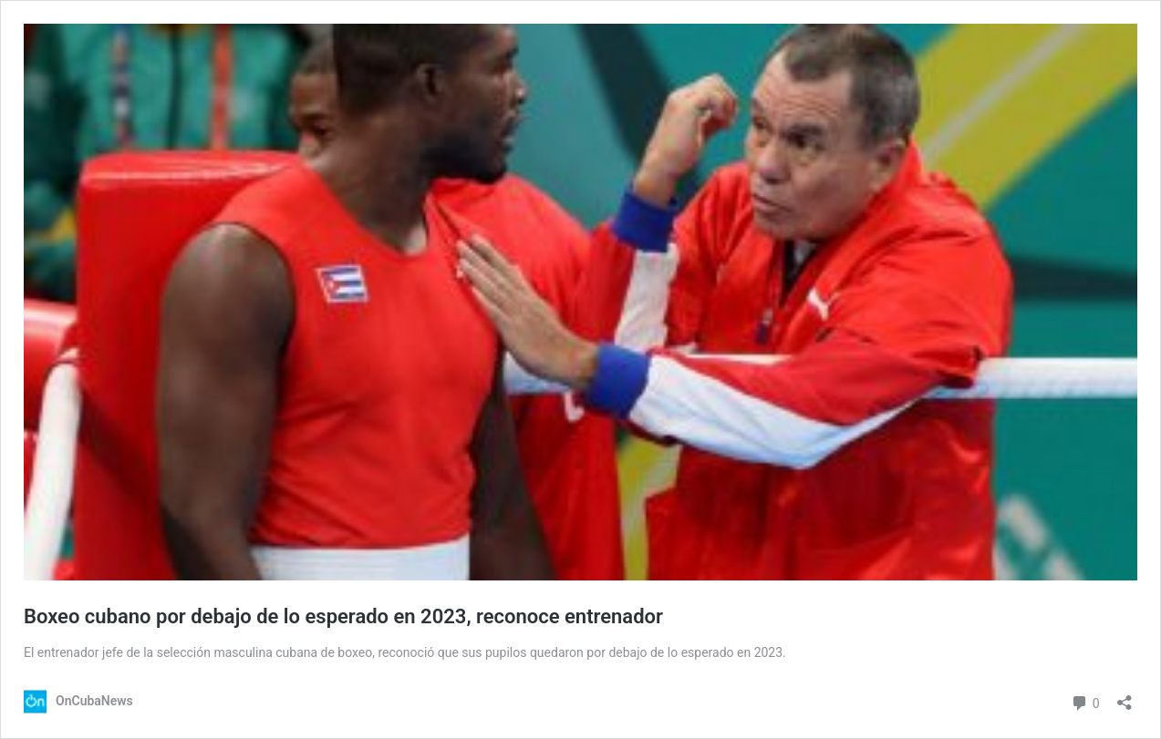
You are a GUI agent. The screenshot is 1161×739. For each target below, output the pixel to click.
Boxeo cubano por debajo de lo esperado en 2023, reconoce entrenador (343, 616)
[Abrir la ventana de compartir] (1124, 697)
